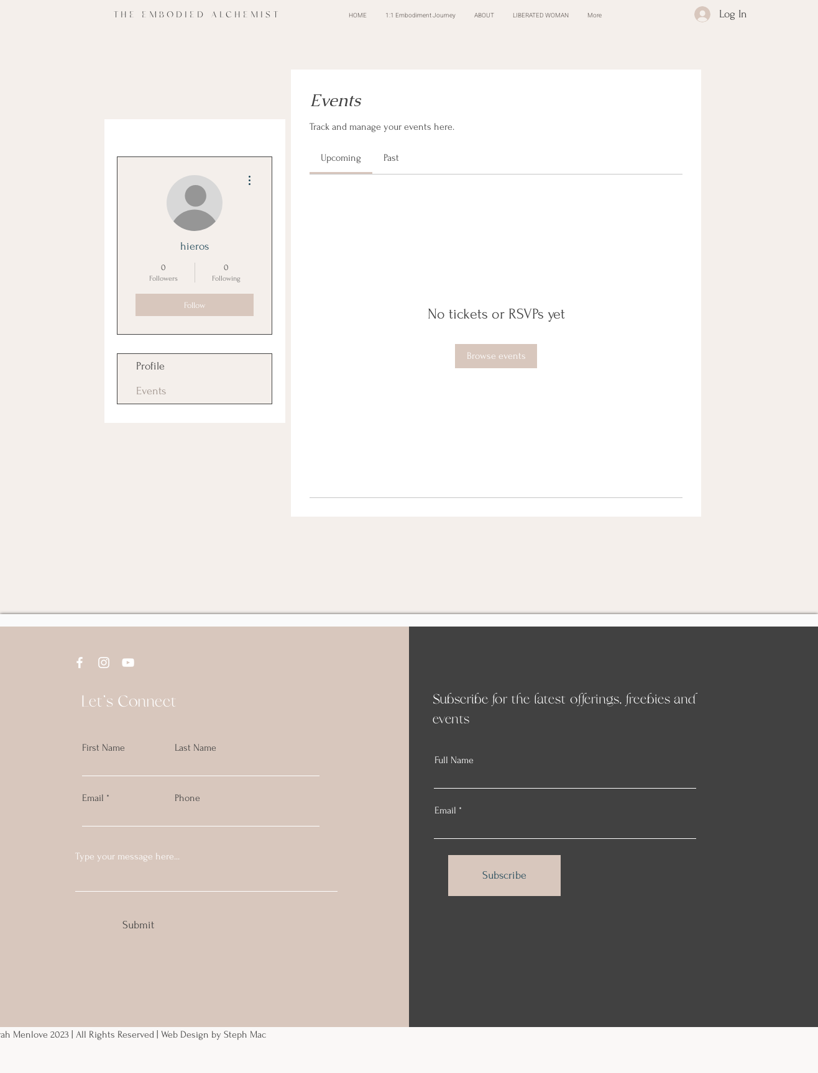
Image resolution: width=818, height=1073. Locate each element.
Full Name (454, 760)
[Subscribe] (504, 875)
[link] (341, 157)
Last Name (195, 748)
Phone (187, 798)
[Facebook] (79, 662)
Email (93, 798)
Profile (150, 366)
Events (151, 391)
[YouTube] (128, 662)
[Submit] (138, 925)
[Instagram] (103, 662)
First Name (103, 748)
